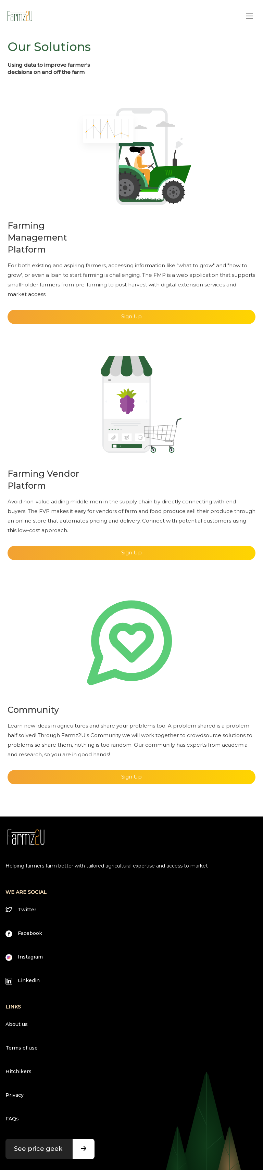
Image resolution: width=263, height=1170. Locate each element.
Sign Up (131, 316)
